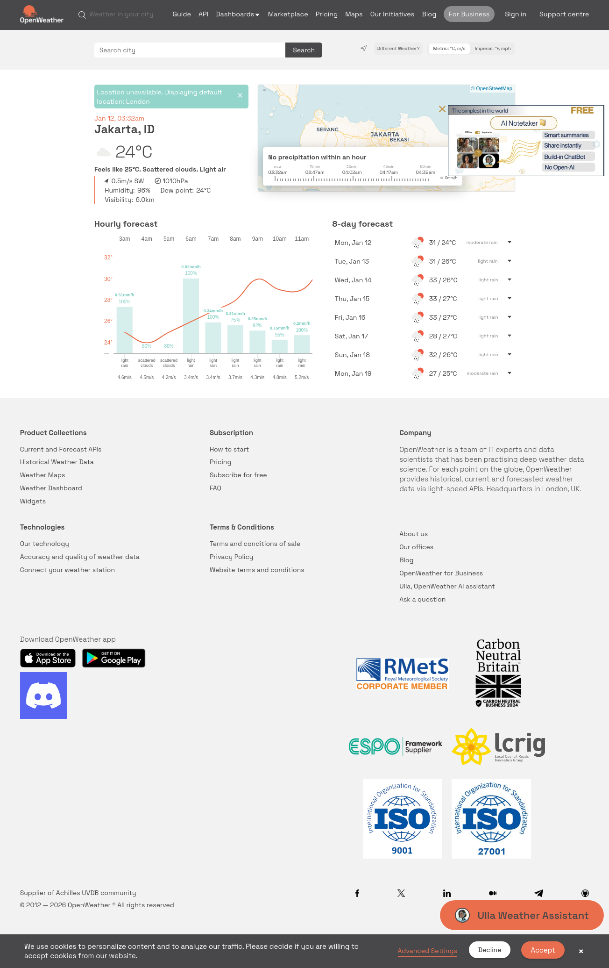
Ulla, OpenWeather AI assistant (447, 586)
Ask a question (422, 599)
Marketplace (288, 14)
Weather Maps (42, 475)
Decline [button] (490, 950)
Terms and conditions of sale (255, 543)
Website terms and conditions (257, 570)
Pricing (327, 14)
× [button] (581, 951)
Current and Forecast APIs (61, 449)
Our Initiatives (392, 14)
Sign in (515, 14)
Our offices (416, 547)
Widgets (33, 501)
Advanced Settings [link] (427, 950)
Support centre (564, 14)
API (203, 14)
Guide (181, 14)
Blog (429, 14)
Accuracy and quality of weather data (80, 556)
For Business (469, 14)
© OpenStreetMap (491, 88)
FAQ (215, 488)
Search (304, 50)
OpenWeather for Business (441, 573)
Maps (353, 14)
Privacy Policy (232, 556)
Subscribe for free (238, 475)
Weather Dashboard (51, 488)
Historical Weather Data (57, 462)
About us (413, 534)
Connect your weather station (67, 570)
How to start (229, 449)
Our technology (44, 543)
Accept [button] (543, 950)
